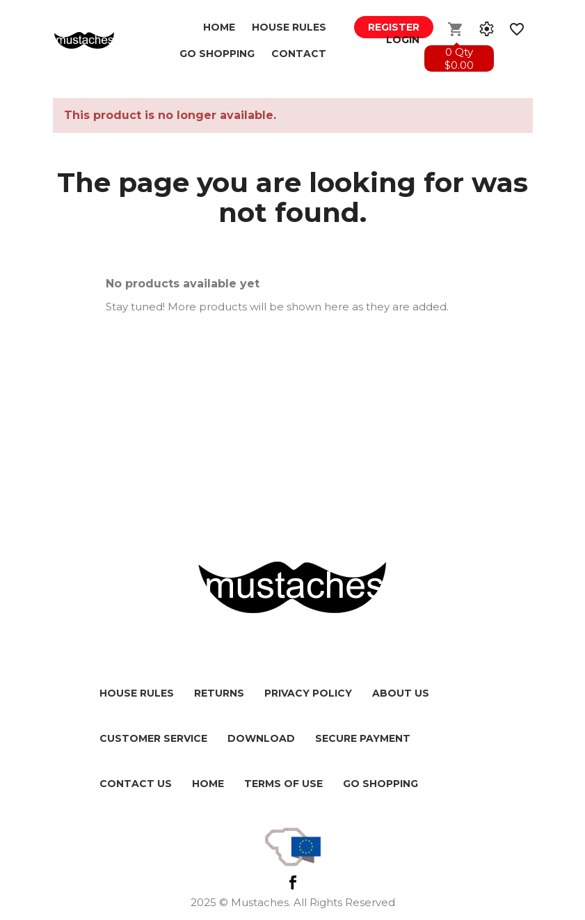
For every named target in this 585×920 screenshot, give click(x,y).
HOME (208, 783)
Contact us (135, 783)
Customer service (153, 738)
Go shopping (380, 783)
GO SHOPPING (217, 53)
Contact (298, 53)
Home (219, 27)
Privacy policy (308, 693)
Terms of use (283, 783)
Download (261, 738)
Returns (219, 693)
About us (400, 693)
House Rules (289, 27)
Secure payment (362, 738)
